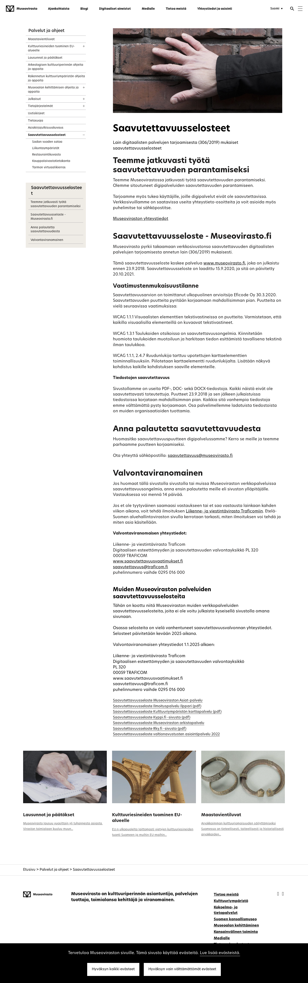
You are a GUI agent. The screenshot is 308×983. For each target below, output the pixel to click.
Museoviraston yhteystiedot (140, 219)
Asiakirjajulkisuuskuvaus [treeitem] (45, 127)
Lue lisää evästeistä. (220, 953)
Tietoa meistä (176, 9)
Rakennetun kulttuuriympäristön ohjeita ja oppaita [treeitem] (56, 78)
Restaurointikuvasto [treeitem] (46, 154)
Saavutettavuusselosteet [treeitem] (47, 135)
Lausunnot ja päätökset (48, 815)
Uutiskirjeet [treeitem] (36, 113)
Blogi (84, 9)
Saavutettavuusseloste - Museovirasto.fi (48, 216)
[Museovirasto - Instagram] (283, 894)
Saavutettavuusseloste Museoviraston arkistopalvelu (158, 723)
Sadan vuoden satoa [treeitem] (47, 142)
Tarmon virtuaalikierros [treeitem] (49, 167)
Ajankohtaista (58, 9)
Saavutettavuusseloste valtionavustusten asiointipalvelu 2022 (166, 734)
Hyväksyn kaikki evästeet (113, 969)
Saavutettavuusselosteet (94, 870)
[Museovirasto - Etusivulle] (22, 9)
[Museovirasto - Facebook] (278, 894)
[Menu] (300, 9)
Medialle (148, 9)
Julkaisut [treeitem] (34, 99)
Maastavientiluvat (221, 815)
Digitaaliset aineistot (115, 9)
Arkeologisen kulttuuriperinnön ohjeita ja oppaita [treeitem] (55, 67)
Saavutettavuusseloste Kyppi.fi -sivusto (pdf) (151, 717)
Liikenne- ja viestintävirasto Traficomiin (224, 511)
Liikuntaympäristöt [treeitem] (45, 148)
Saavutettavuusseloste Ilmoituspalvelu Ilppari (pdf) (157, 706)
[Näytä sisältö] (80, 44)
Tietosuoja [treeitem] (35, 120)
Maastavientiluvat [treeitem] (41, 39)
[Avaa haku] (292, 9)
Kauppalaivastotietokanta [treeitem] (51, 161)
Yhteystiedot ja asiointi (214, 9)
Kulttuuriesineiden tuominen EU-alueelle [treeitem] (51, 48)
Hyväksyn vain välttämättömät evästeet (182, 969)
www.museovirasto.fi (224, 263)
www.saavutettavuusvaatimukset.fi (148, 561)
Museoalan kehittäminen (236, 925)
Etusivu (29, 870)
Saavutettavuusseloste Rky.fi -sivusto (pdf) (149, 729)
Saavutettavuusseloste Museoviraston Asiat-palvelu (158, 700)
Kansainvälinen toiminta (236, 932)
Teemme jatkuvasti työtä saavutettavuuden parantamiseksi (56, 204)
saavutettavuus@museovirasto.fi (200, 456)
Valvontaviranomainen (47, 240)
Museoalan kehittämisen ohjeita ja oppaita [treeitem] (53, 89)
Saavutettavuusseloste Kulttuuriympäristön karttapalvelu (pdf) (167, 712)
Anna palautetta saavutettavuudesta (45, 229)
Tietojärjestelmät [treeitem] (40, 106)
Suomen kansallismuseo (235, 919)
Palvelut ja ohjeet (46, 31)
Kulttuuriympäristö (231, 901)
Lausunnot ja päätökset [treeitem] (45, 57)
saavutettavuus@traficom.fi (140, 567)
